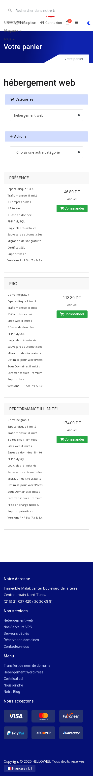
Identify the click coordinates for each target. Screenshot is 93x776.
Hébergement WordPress (23, 672)
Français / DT (19, 768)
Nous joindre (13, 685)
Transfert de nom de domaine (27, 666)
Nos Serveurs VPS (18, 627)
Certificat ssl (13, 679)
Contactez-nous (16, 647)
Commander (72, 208)
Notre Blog (12, 692)
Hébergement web (18, 620)
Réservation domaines (21, 640)
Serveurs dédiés (16, 633)
